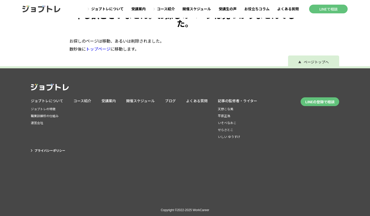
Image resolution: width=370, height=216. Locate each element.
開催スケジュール (196, 8)
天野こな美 (225, 109)
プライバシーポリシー (48, 150)
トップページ (98, 49)
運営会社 (37, 122)
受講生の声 (228, 8)
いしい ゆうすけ (229, 136)
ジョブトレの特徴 (43, 109)
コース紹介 (164, 8)
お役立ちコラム (257, 8)
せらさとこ (225, 129)
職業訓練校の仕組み (45, 116)
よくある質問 (288, 8)
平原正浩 (224, 116)
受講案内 (138, 8)
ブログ (170, 101)
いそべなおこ (227, 122)
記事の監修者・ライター (237, 101)
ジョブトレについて (106, 8)
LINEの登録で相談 (320, 101)
